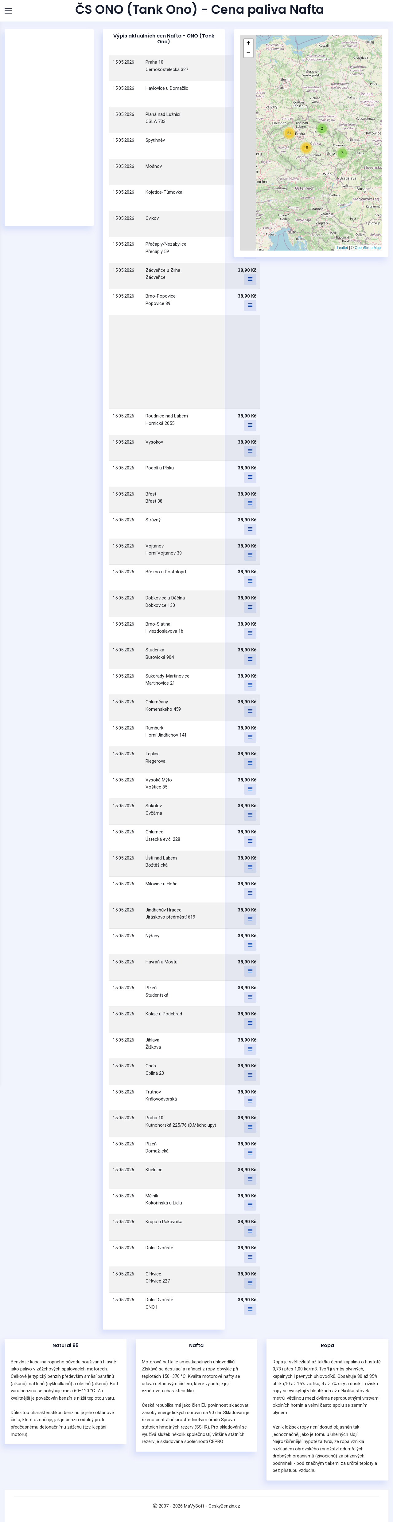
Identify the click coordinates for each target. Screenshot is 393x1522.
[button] (322, 128)
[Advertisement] (49, 127)
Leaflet (342, 248)
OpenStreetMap (368, 248)
